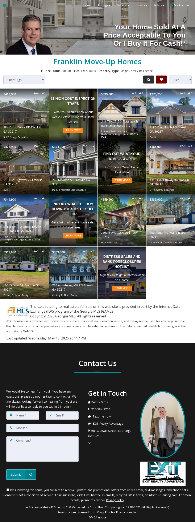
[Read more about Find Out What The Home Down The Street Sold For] (73, 220)
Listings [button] (103, 5)
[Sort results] (24, 80)
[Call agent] (13, 5)
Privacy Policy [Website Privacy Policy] (115, 500)
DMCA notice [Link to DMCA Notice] (97, 517)
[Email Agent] (6, 5)
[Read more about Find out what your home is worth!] (122, 167)
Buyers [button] (140, 5)
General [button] (121, 5)
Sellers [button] (157, 5)
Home (86, 5)
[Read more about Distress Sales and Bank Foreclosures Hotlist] (122, 273)
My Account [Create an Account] (179, 5)
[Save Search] (161, 80)
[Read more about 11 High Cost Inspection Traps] (73, 115)
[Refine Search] (148, 80)
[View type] (180, 80)
